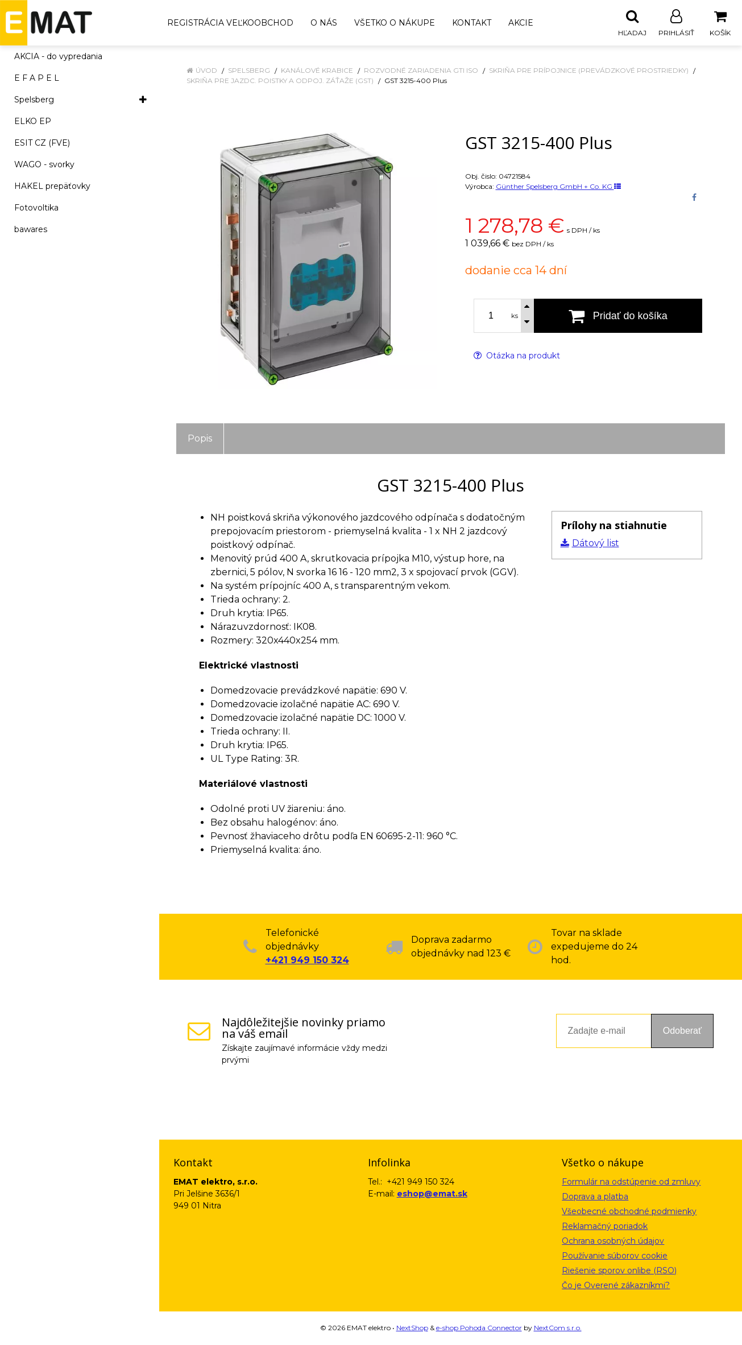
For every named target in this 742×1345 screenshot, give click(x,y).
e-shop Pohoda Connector (479, 1328)
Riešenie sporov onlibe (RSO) (619, 1271)
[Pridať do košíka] (618, 316)
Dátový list (595, 543)
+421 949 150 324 (307, 960)
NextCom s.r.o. (558, 1328)
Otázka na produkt (517, 356)
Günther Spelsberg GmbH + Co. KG (558, 187)
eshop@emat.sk (432, 1194)
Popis (200, 439)
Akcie (520, 23)
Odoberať (682, 1031)
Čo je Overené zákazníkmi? (616, 1286)
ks (514, 316)
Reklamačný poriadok (605, 1227)
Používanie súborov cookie (615, 1256)
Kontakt (471, 23)
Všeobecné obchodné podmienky (629, 1212)
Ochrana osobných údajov (613, 1241)
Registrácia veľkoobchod (230, 23)
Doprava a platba (595, 1197)
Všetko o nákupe (394, 23)
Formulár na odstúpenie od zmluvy (631, 1182)
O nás (323, 23)
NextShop (412, 1328)
